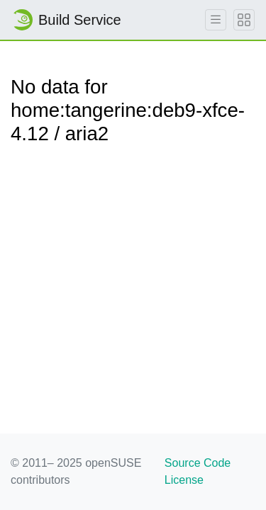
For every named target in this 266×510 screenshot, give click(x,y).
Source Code (198, 463)
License (184, 480)
